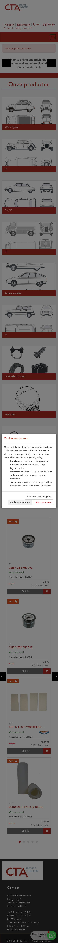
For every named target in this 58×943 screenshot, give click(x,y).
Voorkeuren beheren (20, 502)
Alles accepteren (44, 502)
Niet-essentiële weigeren (39, 496)
